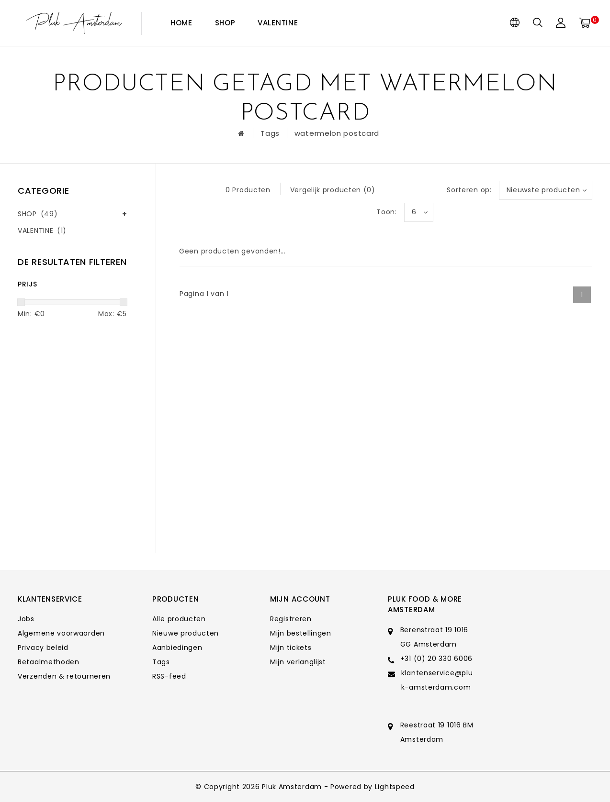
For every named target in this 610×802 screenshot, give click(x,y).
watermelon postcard (336, 133)
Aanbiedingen (177, 647)
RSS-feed (169, 676)
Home (181, 23)
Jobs (26, 619)
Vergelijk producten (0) (332, 190)
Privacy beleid (43, 647)
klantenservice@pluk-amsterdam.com (437, 680)
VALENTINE (278, 23)
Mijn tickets (290, 647)
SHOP (225, 23)
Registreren (291, 619)
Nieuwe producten (185, 633)
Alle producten (179, 619)
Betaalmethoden (48, 662)
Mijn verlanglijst (298, 662)
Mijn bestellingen (300, 633)
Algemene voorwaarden (61, 633)
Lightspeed (395, 786)
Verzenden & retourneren (64, 676)
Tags (270, 133)
